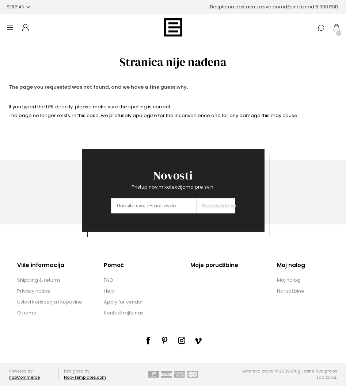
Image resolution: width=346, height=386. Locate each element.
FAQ (108, 280)
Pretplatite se (218, 205)
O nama (27, 312)
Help (109, 290)
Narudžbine (290, 290)
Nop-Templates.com (85, 377)
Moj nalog (288, 280)
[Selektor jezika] (18, 6)
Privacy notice (33, 290)
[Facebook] (148, 340)
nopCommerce (24, 377)
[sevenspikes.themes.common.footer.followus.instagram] (181, 340)
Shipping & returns (39, 280)
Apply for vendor (123, 301)
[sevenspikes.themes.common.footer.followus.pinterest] (164, 340)
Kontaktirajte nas (124, 312)
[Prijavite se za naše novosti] (153, 205)
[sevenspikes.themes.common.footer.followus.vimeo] (198, 340)
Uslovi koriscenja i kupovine (49, 301)
